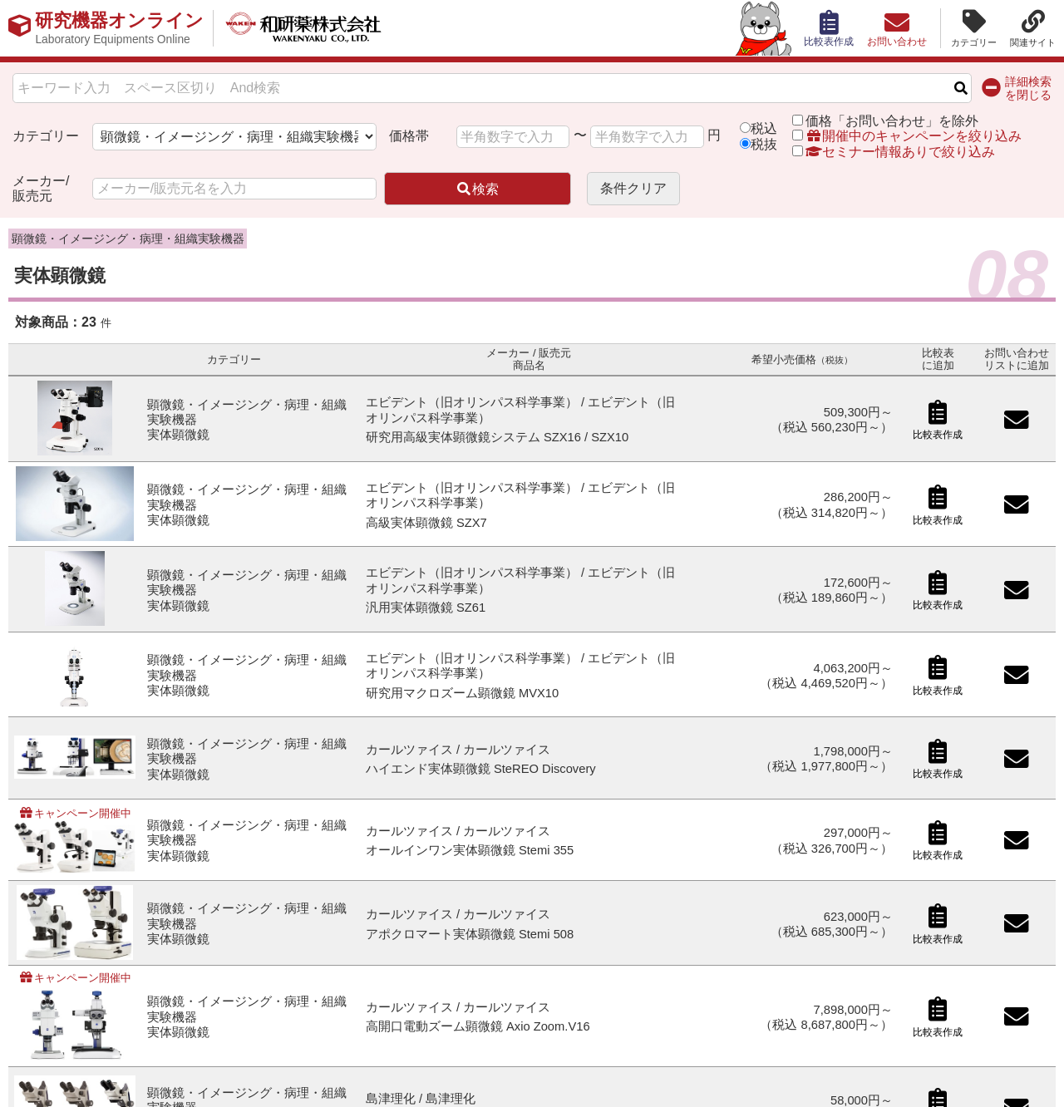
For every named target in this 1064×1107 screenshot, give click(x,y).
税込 (764, 128)
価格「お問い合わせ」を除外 (891, 121)
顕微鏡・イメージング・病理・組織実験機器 (128, 238)
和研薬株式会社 (304, 28)
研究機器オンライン (119, 28)
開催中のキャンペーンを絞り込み (913, 136)
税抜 (764, 144)
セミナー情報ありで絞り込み (893, 152)
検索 (477, 189)
